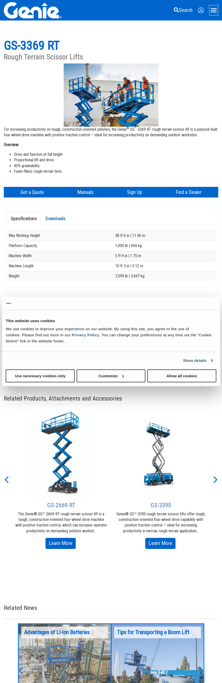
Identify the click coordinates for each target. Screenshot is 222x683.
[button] (6, 479)
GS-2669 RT (61, 505)
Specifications (24, 218)
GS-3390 (161, 505)
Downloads (55, 218)
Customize (111, 375)
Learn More (62, 544)
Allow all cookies (181, 375)
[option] (61, 479)
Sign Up (134, 192)
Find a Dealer (189, 192)
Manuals (85, 192)
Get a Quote (32, 192)
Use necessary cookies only (40, 375)
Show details (195, 360)
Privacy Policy (85, 335)
